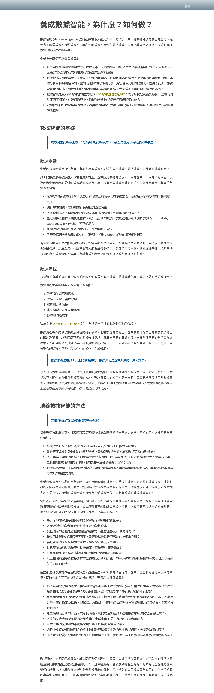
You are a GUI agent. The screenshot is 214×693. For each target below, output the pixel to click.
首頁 (188, 6)
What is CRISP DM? (66, 323)
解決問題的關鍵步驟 (111, 94)
